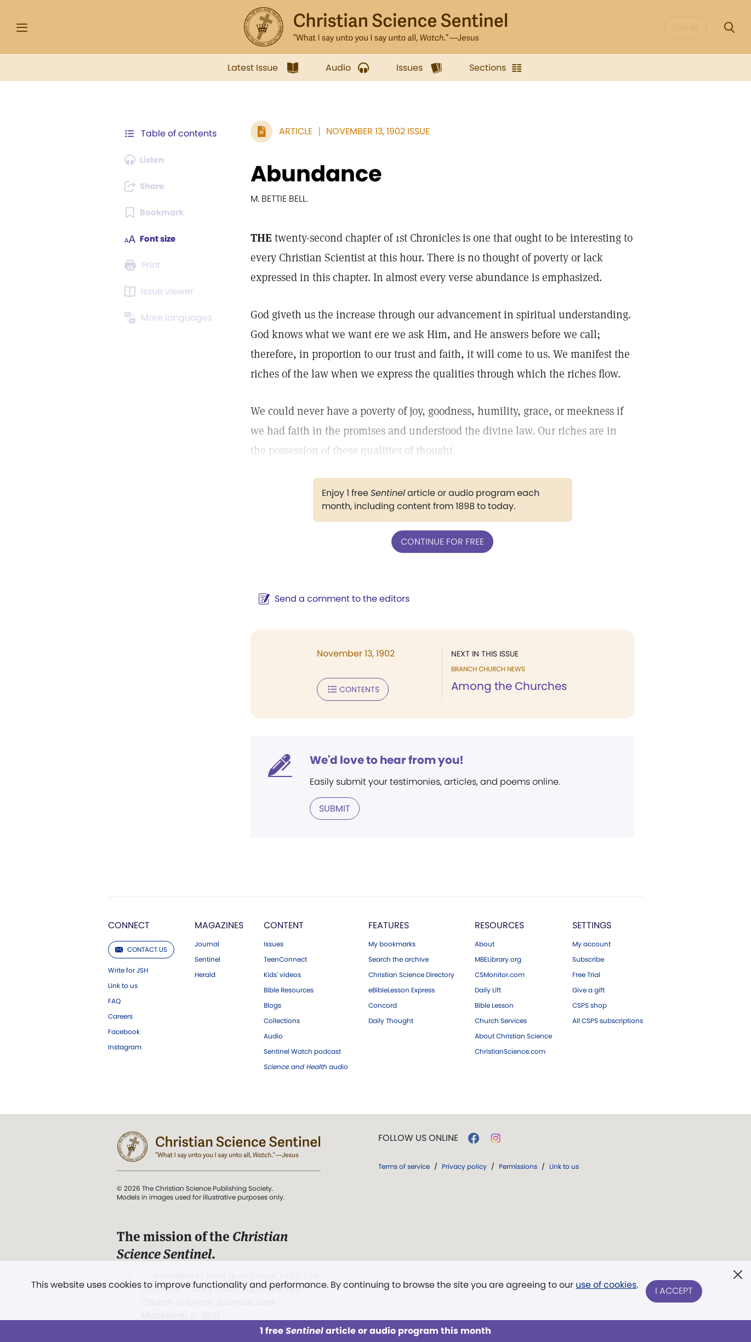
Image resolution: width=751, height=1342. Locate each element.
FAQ (114, 999)
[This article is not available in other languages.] (170, 318)
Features (388, 923)
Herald (205, 972)
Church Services (501, 1018)
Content (284, 923)
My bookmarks (392, 942)
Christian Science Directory (411, 972)
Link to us (123, 983)
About (484, 942)
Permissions (518, 1164)
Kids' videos (282, 972)
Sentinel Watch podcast (302, 1049)
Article (290, 131)
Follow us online (418, 1136)
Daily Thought (390, 1018)
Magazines (219, 923)
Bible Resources (289, 988)
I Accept (674, 1291)
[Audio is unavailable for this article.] (147, 160)
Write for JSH (128, 968)
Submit (329, 806)
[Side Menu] (22, 27)
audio (306, 1064)
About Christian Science (513, 1034)
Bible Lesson (494, 1003)
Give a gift (588, 988)
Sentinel (207, 957)
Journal (207, 942)
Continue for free (439, 541)
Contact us (141, 947)
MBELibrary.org (498, 957)
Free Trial (586, 972)
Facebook (124, 1029)
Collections (282, 1018)
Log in (685, 27)
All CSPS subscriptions (607, 1018)
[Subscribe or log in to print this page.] (144, 265)
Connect (129, 923)
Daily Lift (488, 988)
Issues (273, 942)
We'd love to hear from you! (381, 758)
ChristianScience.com (510, 1049)
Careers (120, 1014)
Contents (347, 688)
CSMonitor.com (500, 972)
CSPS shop (589, 1003)
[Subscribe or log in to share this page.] (147, 186)
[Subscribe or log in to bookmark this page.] (156, 212)
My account (591, 942)
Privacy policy (464, 1164)
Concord (382, 1003)
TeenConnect (285, 957)
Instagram (124, 1045)
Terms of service (404, 1164)
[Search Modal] (729, 27)
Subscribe (588, 957)
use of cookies (605, 1287)
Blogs (272, 1003)
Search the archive (398, 957)
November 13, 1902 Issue (372, 131)
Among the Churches (506, 686)
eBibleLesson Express (401, 988)
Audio (273, 1034)
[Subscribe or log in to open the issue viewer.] (160, 291)
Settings (591, 923)
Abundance (311, 173)
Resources (499, 923)
